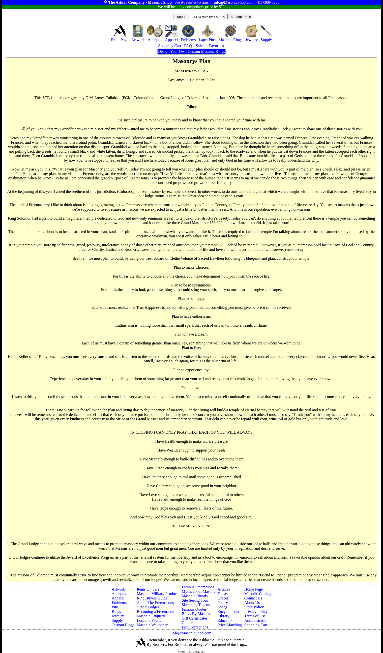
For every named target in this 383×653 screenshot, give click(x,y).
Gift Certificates (194, 618)
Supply (117, 620)
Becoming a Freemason (155, 611)
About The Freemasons (155, 602)
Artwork (118, 589)
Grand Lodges (148, 607)
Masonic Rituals (194, 596)
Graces (222, 598)
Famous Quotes (194, 609)
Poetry (222, 602)
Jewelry (118, 616)
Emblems (119, 602)
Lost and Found (149, 620)
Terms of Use (255, 616)
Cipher (187, 623)
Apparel (118, 598)
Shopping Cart (255, 625)
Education (225, 620)
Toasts (222, 594)
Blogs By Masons (196, 614)
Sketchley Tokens (196, 605)
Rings (116, 611)
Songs (222, 607)
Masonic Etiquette (151, 616)
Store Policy (254, 607)
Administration (256, 620)
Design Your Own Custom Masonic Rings (191, 51)
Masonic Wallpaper (152, 625)
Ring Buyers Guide (152, 598)
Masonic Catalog (257, 594)
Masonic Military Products (158, 594)
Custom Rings (123, 625)
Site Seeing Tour (195, 600)
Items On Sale (148, 589)
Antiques (119, 594)
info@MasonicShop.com (191, 633)
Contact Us (253, 598)
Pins (115, 607)
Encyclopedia (228, 611)
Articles (223, 589)
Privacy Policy (256, 611)
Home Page (253, 589)
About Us (252, 602)
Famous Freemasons (198, 587)
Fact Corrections (195, 627)
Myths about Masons (198, 591)
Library (223, 616)
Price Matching (229, 625)
